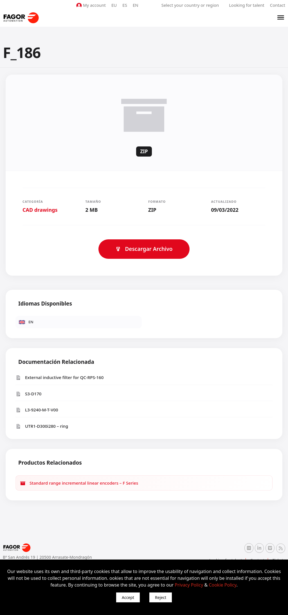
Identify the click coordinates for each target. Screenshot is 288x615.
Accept (128, 597)
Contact (277, 5)
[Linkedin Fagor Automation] (259, 548)
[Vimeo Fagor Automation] (270, 548)
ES (124, 5)
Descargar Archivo (143, 249)
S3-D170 (28, 394)
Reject (160, 597)
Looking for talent (246, 5)
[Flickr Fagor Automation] (248, 548)
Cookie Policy (222, 585)
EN (135, 5)
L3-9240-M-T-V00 (36, 410)
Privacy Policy (189, 585)
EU (114, 5)
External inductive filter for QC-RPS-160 (59, 377)
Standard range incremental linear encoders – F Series (79, 483)
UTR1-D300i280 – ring (41, 426)
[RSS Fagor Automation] (280, 548)
